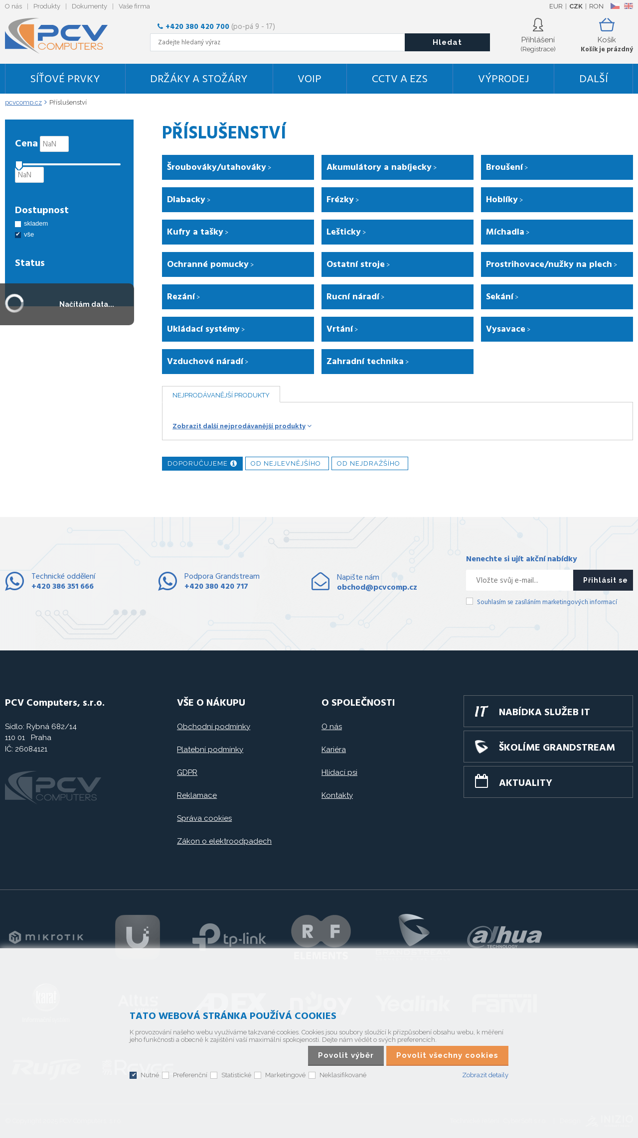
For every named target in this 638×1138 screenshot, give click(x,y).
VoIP (309, 79)
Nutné (150, 1075)
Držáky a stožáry (198, 79)
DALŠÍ (593, 79)
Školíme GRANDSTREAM (557, 748)
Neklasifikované (342, 1075)
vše (29, 234)
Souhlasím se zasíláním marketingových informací (547, 602)
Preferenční (190, 1075)
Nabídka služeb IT (544, 713)
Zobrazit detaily (485, 1075)
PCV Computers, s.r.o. (62, 36)
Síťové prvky (65, 79)
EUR (556, 6)
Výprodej (503, 79)
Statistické (236, 1075)
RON (596, 6)
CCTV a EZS (400, 79)
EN (628, 6)
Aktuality (525, 783)
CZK (576, 6)
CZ (615, 6)
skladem (36, 223)
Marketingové (285, 1075)
